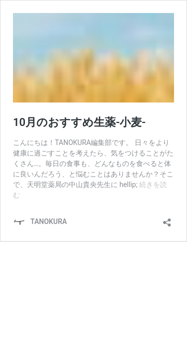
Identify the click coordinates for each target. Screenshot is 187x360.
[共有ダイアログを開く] (167, 219)
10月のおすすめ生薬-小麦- (79, 122)
